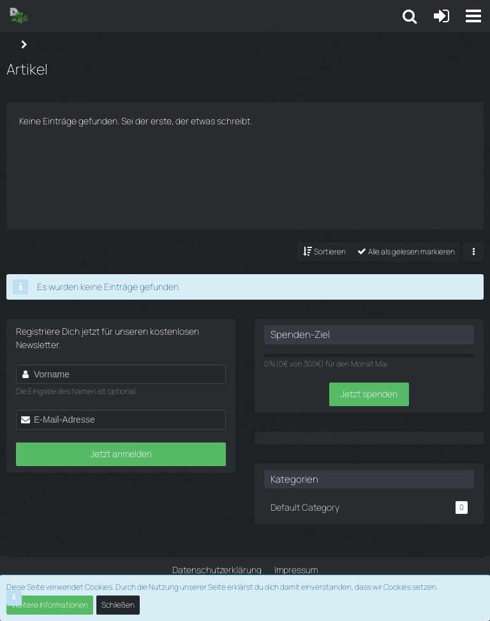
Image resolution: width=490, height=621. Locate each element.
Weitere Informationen (49, 604)
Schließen (118, 604)
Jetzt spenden (369, 394)
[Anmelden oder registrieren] (441, 16)
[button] (473, 16)
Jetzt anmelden (121, 454)
